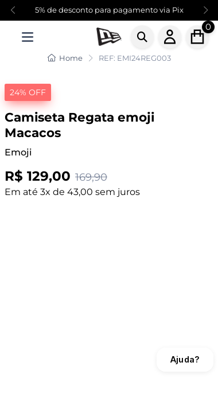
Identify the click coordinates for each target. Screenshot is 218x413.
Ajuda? (185, 359)
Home (65, 58)
